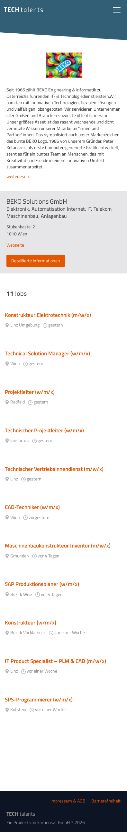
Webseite (15, 245)
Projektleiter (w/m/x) (30, 392)
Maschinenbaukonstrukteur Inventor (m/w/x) (58, 545)
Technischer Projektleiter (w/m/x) (44, 430)
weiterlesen (17, 176)
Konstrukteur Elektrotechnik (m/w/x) (48, 315)
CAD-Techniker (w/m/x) (32, 507)
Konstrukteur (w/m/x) (30, 622)
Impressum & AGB (68, 800)
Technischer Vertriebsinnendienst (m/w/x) (54, 469)
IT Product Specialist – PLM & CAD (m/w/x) (55, 661)
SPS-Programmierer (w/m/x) (39, 699)
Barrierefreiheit (106, 800)
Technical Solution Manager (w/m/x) (47, 353)
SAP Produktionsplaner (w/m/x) (42, 584)
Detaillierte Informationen (35, 260)
